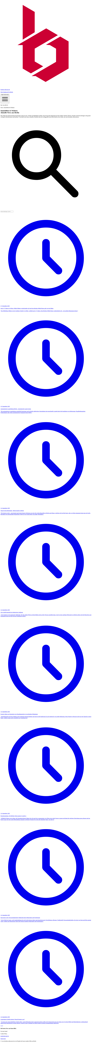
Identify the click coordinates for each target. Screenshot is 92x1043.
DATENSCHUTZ (5, 1036)
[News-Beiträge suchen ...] (7, 211)
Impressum (3, 1038)
